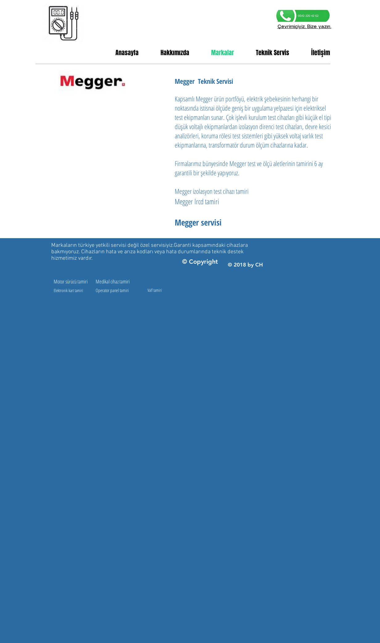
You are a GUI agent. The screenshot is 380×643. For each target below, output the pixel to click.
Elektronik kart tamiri (68, 290)
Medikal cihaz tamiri (113, 281)
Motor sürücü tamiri (71, 281)
